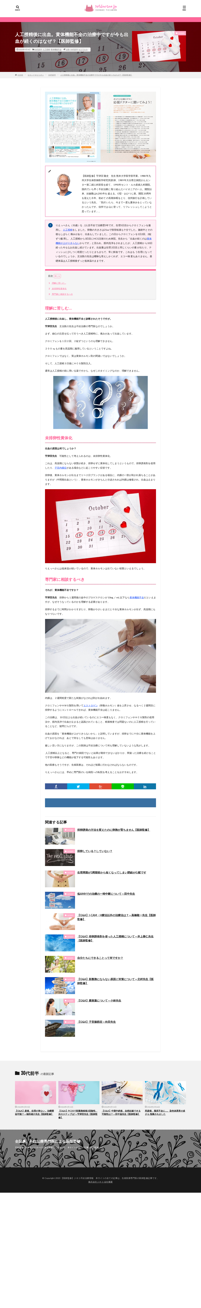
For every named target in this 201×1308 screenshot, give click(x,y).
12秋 (68, 49)
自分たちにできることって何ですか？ (100, 957)
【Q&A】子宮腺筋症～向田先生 (96, 1021)
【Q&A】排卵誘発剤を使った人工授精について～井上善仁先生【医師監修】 (115, 938)
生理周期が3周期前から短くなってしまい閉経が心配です (111, 872)
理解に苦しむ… (57, 283)
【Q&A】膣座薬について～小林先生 (99, 1000)
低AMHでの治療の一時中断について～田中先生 (106, 893)
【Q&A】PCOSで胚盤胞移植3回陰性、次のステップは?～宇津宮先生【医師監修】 (78, 1114)
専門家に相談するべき (60, 294)
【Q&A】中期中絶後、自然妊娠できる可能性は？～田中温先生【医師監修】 (121, 1112)
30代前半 (38, 49)
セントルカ (83, 49)
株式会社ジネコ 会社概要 (100, 1182)
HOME (20, 75)
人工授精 (46, 49)
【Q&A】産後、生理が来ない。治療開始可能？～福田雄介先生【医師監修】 (34, 1112)
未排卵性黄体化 (57, 289)
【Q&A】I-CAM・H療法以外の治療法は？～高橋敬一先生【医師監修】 (116, 917)
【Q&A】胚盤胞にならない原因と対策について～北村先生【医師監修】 (115, 981)
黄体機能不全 (56, 49)
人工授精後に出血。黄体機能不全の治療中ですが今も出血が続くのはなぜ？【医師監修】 (96, 75)
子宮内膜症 (61, 467)
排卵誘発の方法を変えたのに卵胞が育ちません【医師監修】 (113, 829)
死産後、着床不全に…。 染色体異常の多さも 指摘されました (165, 1112)
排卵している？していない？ (94, 851)
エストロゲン (90, 705)
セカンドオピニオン (36, 75)
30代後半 (70, 830)
